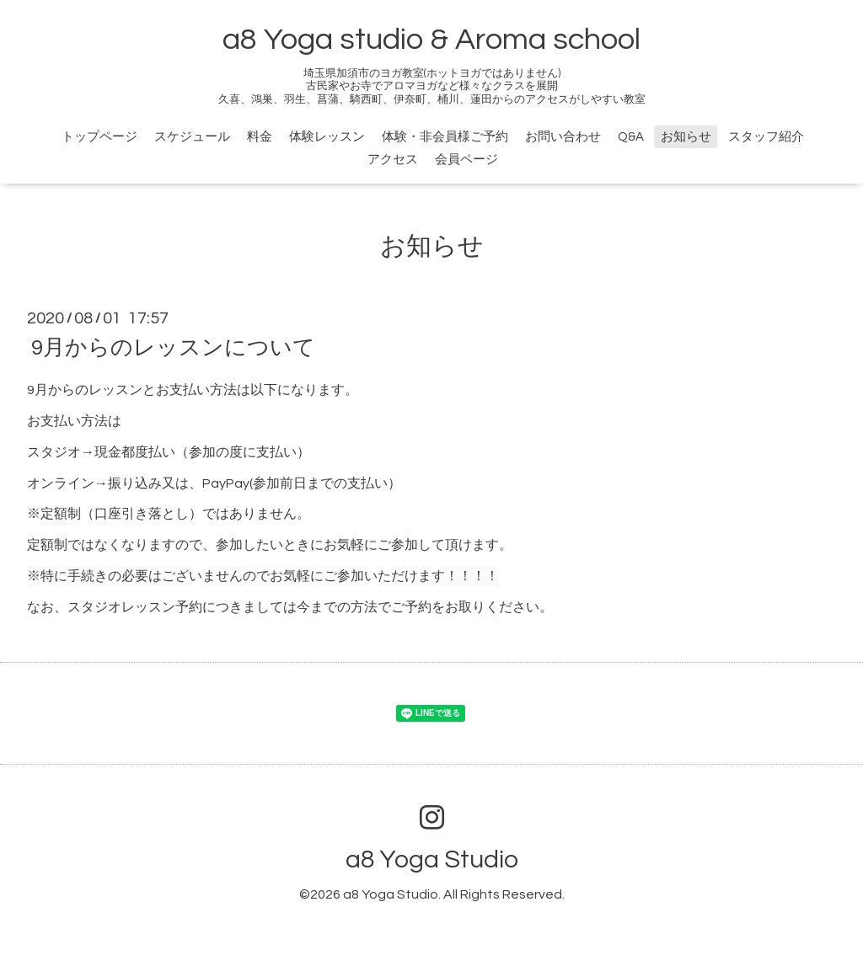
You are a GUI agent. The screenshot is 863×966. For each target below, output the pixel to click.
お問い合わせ (563, 137)
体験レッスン (327, 137)
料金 (259, 137)
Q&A (631, 137)
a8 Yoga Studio (432, 859)
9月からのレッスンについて (173, 348)
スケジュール (192, 137)
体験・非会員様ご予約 (445, 137)
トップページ (99, 137)
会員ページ (466, 159)
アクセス (392, 159)
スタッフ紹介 (766, 137)
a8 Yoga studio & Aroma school (431, 40)
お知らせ (686, 137)
